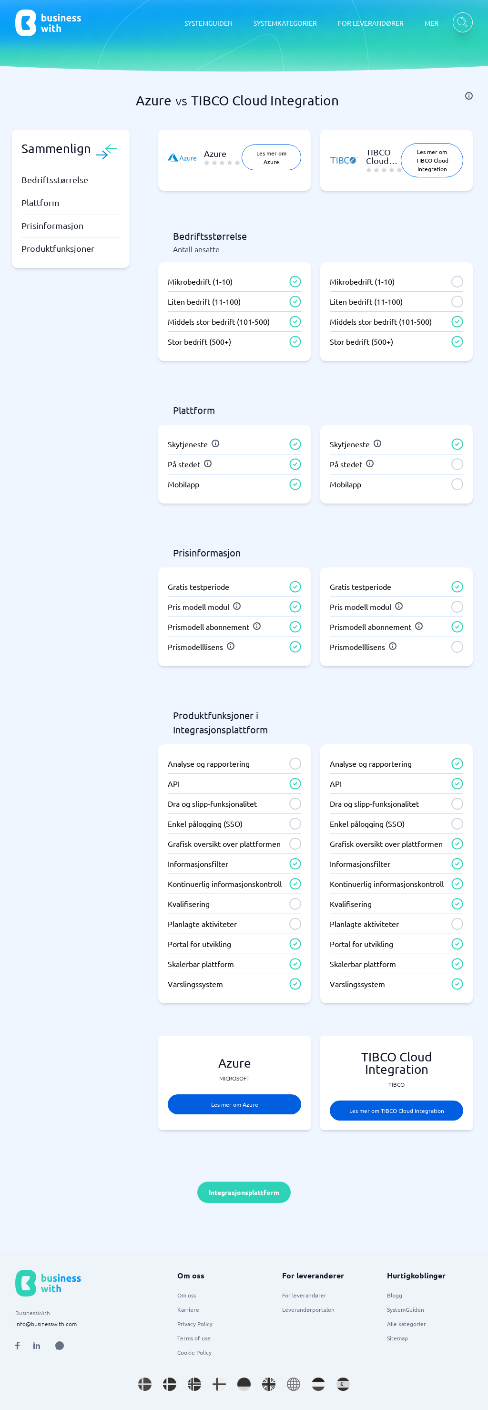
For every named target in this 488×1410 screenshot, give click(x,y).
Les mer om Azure (271, 157)
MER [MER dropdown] (431, 23)
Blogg (394, 1295)
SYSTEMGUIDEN (208, 23)
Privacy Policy (195, 1324)
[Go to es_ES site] (343, 1384)
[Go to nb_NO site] (194, 1384)
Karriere (188, 1309)
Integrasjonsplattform (244, 1192)
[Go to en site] (293, 1384)
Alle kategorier (406, 1324)
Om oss (186, 1295)
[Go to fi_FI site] (219, 1384)
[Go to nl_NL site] (318, 1384)
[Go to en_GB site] (268, 1384)
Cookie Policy (194, 1352)
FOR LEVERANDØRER (371, 23)
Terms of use (194, 1338)
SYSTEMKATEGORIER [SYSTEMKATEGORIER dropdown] (285, 23)
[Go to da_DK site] (169, 1384)
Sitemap (397, 1338)
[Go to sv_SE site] (145, 1384)
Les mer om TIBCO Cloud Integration (432, 160)
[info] (469, 96)
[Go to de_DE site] (244, 1384)
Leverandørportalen (308, 1309)
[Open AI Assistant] (59, 1345)
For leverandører (304, 1295)
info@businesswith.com (46, 1324)
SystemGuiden (405, 1309)
